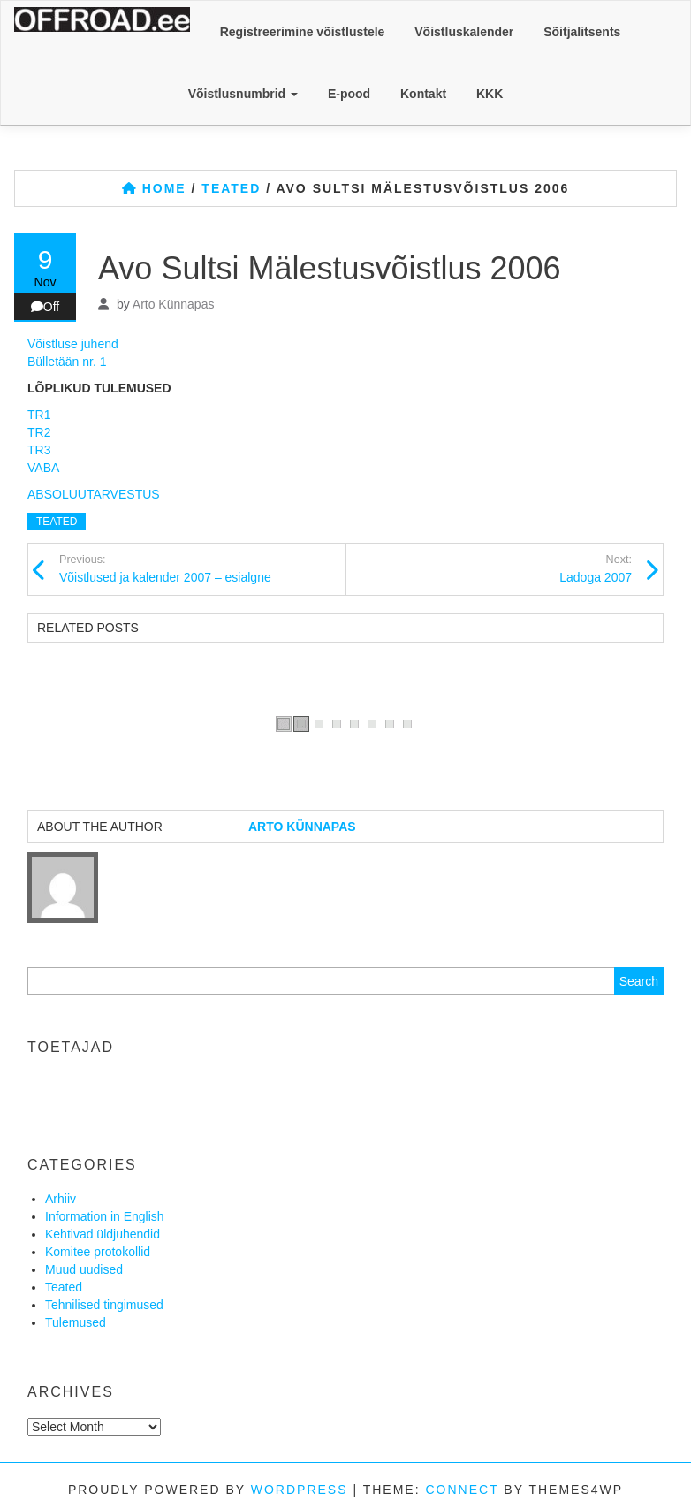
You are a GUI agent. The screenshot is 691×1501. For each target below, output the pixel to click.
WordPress (299, 1489)
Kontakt (423, 94)
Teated (56, 521)
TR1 (38, 415)
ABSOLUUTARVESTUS (93, 494)
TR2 (38, 432)
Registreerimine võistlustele (302, 32)
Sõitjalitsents (581, 32)
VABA (43, 468)
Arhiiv (60, 1199)
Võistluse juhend (72, 344)
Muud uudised (84, 1269)
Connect (461, 1489)
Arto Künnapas (174, 304)
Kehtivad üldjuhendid (102, 1234)
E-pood (349, 94)
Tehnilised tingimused (104, 1305)
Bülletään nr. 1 (67, 361)
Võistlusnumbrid (243, 94)
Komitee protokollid (97, 1252)
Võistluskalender (463, 32)
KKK (489, 94)
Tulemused (75, 1322)
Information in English (104, 1216)
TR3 (38, 450)
